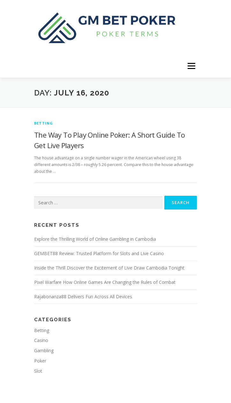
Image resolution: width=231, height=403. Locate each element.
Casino (41, 340)
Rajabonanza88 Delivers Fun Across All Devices (83, 296)
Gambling (44, 350)
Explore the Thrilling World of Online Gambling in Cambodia (95, 239)
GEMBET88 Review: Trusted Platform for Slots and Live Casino (99, 253)
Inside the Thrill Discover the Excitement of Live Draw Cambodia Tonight (109, 268)
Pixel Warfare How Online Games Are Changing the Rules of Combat (104, 282)
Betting (43, 123)
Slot (38, 371)
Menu (191, 66)
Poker (40, 361)
